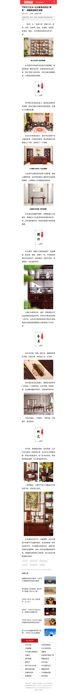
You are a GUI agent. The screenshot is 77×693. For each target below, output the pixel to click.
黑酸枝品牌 (43, 669)
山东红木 (25, 565)
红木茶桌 (43, 662)
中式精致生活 (44, 665)
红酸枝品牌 (27, 672)
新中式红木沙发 (29, 665)
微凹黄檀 (26, 659)
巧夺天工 (25, 561)
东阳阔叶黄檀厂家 (46, 655)
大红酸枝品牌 (44, 672)
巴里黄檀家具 (44, 645)
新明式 (26, 662)
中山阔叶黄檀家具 (30, 652)
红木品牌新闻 (39, 2)
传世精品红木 (43, 561)
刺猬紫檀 (26, 676)
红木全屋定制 (44, 648)
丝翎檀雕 (26, 648)
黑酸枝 (42, 652)
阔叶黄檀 (43, 676)
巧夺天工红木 (33, 561)
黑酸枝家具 (43, 659)
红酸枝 (26, 655)
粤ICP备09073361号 (47, 685)
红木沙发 (26, 645)
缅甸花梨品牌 (28, 669)
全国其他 (42, 565)
